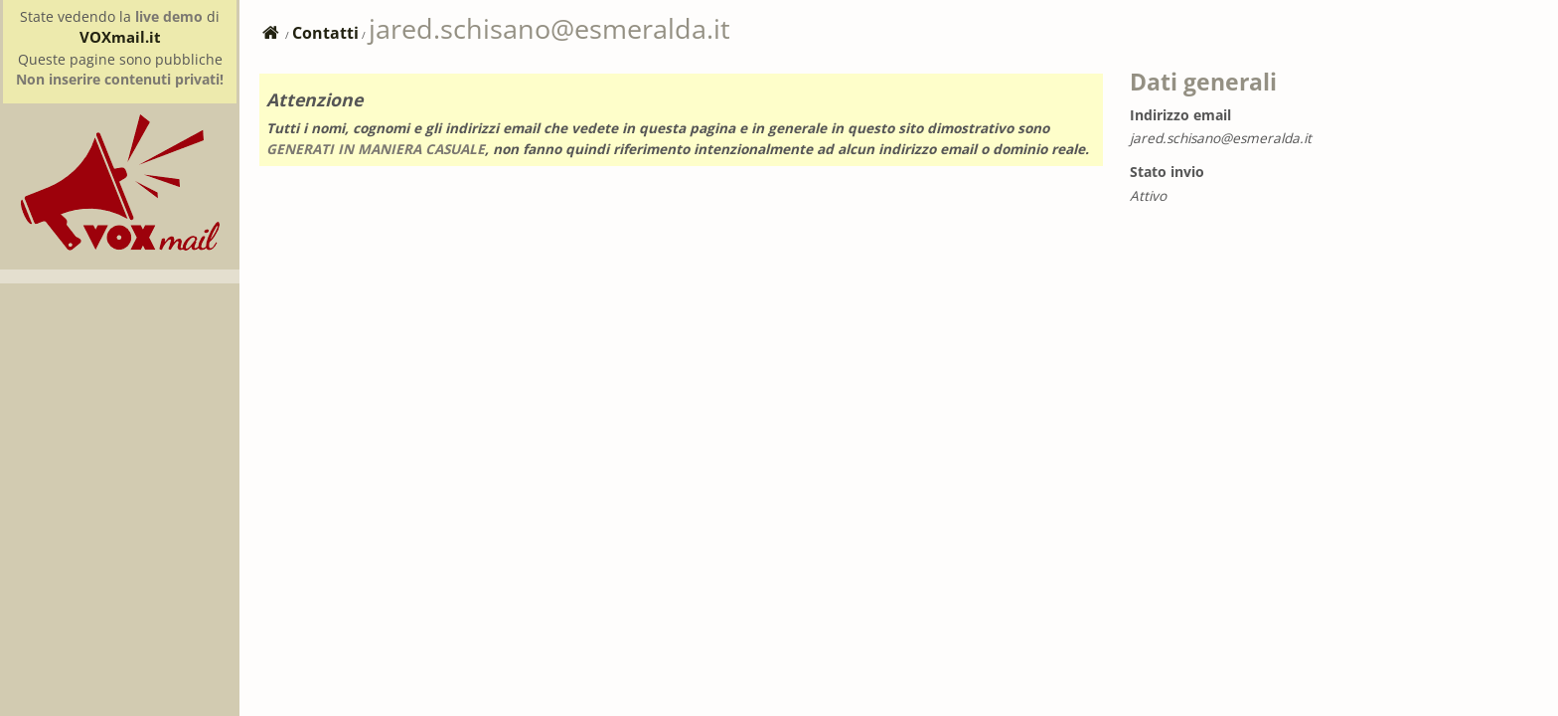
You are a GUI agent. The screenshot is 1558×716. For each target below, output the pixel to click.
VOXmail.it (120, 37)
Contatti (325, 33)
